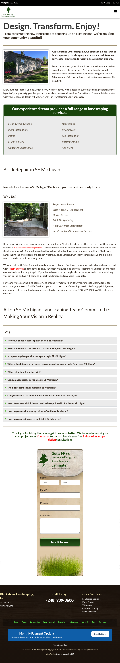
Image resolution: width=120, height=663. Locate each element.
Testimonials (73, 622)
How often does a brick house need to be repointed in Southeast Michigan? (46, 403)
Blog (93, 622)
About (24, 622)
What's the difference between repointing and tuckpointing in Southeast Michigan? (51, 364)
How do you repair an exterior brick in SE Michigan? (34, 418)
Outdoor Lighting (90, 608)
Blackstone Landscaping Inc (28, 247)
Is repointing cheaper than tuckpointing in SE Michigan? (36, 356)
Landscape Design (90, 598)
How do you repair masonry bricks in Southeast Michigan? (37, 411)
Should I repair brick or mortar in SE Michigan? (31, 387)
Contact (85, 622)
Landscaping (35, 622)
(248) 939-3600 (11, 3)
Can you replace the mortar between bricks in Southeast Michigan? (42, 395)
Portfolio (61, 622)
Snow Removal (89, 611)
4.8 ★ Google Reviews (110, 3)
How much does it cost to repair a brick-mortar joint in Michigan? (41, 348)
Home (15, 622)
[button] (115, 12)
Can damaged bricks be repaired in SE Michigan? (32, 379)
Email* (43, 490)
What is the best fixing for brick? (24, 371)
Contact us (43, 436)
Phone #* (44, 503)
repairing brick (16, 268)
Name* (43, 477)
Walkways (87, 605)
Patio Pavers (88, 602)
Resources (103, 622)
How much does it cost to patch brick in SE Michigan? (35, 340)
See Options (100, 634)
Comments (46, 515)
